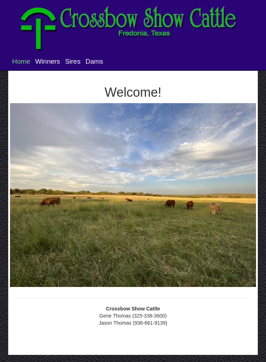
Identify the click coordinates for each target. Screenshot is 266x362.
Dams (94, 61)
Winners (47, 61)
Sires (72, 61)
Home (21, 61)
